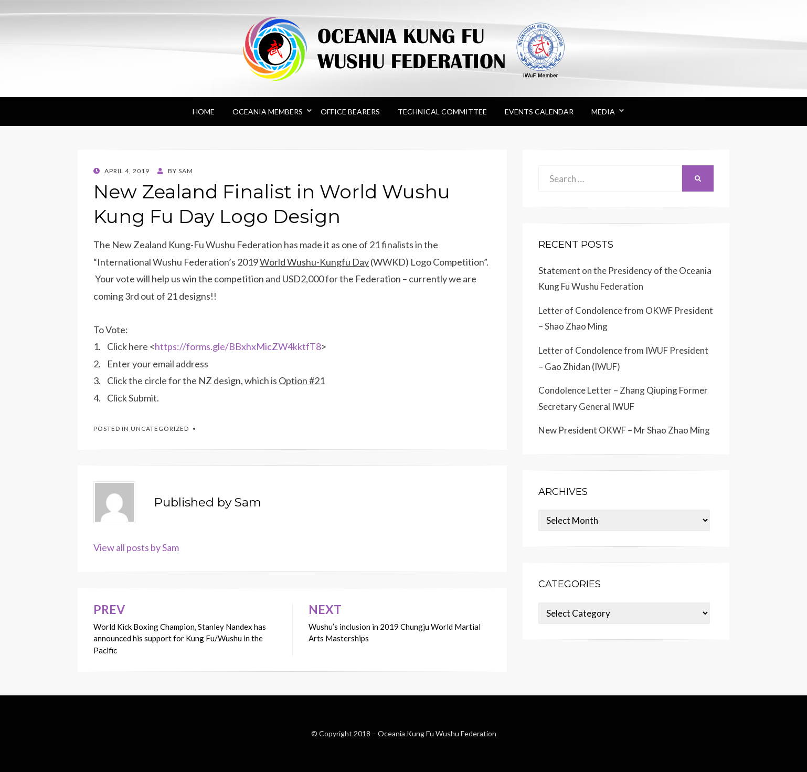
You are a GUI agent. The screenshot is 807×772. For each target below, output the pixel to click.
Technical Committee (442, 111)
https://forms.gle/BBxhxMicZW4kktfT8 (238, 346)
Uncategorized (160, 428)
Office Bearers (350, 111)
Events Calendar (539, 111)
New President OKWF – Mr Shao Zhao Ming (624, 430)
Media (603, 111)
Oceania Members (267, 111)
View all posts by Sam (136, 547)
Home (204, 111)
